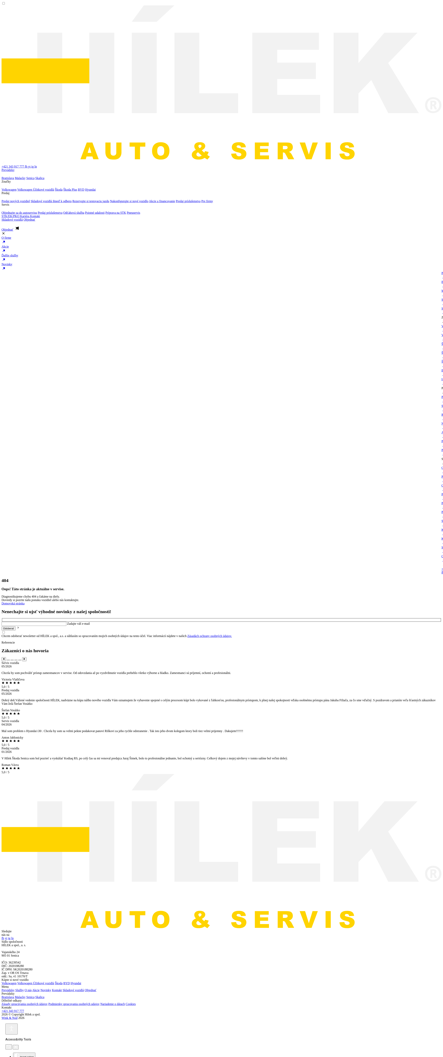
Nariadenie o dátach (112, 1004)
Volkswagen (9, 983)
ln (35, 166)
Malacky (20, 997)
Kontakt (35, 216)
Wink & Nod (9, 1017)
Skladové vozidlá (12, 219)
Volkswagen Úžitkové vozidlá (35, 983)
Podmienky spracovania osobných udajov (73, 1004)
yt (29, 166)
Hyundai (76, 983)
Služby (19, 990)
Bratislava (8, 997)
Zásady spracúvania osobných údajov (24, 1004)
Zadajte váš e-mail (78, 623)
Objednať (90, 990)
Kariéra (25, 216)
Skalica (39, 997)
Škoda (58, 983)
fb (26, 166)
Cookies (131, 1004)
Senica (30, 997)
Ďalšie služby (221, 258)
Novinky (221, 267)
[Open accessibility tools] (11, 1029)
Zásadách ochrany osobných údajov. (209, 636)
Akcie (221, 249)
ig (32, 166)
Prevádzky (221, 172)
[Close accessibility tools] (16, 1047)
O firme (221, 240)
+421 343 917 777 (13, 1011)
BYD (66, 983)
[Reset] (8, 1046)
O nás (28, 990)
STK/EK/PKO (11, 216)
